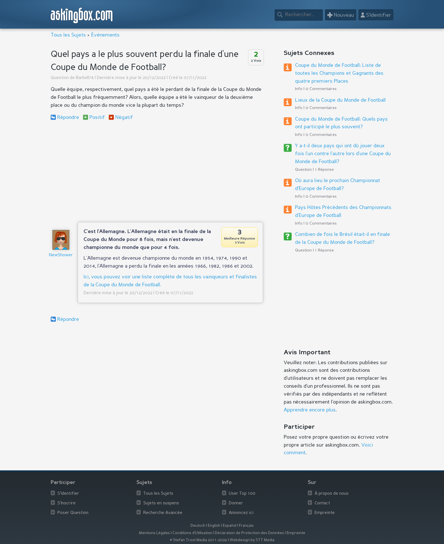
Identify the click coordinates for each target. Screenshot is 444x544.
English (214, 526)
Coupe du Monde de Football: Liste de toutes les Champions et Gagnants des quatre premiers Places (339, 73)
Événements (105, 35)
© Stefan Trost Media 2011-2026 (198, 540)
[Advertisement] (157, 171)
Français (246, 526)
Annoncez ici (241, 513)
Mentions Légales (154, 533)
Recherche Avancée (162, 513)
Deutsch (198, 526)
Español (229, 526)
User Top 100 (242, 494)
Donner (236, 503)
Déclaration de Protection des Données (249, 533)
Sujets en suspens (161, 503)
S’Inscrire (66, 503)
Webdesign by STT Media (252, 540)
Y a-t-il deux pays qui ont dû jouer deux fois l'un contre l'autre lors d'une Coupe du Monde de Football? (343, 153)
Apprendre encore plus (310, 410)
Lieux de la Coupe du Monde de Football (340, 100)
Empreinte (325, 513)
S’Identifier (68, 494)
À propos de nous (332, 494)
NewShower (61, 255)
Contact (322, 503)
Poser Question (72, 513)
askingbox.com (82, 15)
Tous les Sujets (68, 35)
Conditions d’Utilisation (192, 533)
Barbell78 (85, 78)
